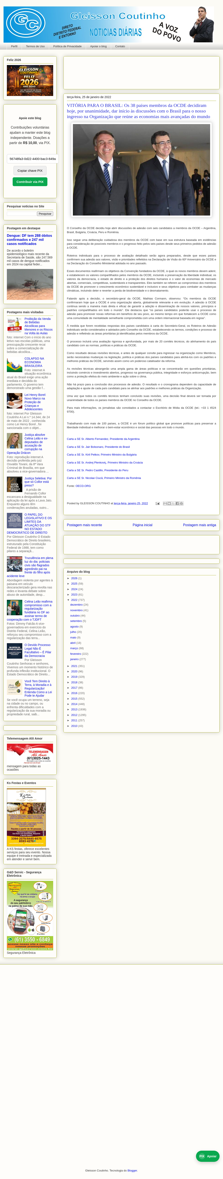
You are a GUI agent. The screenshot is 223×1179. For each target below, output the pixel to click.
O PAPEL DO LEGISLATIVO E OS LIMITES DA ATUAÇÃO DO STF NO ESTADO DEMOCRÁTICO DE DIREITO (29, 523)
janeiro (75, 659)
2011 (74, 720)
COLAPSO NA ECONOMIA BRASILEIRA (34, 362)
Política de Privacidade (67, 46)
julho (73, 632)
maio (73, 637)
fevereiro (76, 653)
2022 (74, 600)
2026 (74, 578)
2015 (74, 698)
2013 (74, 709)
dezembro (76, 604)
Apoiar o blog (98, 46)
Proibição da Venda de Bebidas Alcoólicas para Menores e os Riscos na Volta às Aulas (39, 326)
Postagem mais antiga (199, 525)
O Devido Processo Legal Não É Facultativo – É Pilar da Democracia (38, 650)
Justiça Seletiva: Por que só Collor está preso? (38, 482)
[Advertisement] (80, 71)
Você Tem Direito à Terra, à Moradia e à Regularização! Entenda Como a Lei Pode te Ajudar (38, 688)
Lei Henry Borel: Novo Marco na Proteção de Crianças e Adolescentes (35, 402)
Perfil (14, 46)
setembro (76, 621)
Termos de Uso (35, 46)
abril (73, 642)
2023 (74, 594)
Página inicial (142, 525)
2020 (74, 671)
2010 (74, 726)
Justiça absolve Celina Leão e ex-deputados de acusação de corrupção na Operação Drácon (27, 443)
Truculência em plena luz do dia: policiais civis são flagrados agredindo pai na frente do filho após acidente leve (30, 567)
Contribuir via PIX (30, 182)
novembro (76, 610)
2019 (74, 676)
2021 (74, 666)
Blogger (132, 1170)
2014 (74, 704)
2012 (74, 715)
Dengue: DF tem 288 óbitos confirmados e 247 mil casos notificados (29, 240)
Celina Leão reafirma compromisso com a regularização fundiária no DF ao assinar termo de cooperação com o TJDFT (30, 610)
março (74, 648)
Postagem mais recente (84, 525)
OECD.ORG (83, 486)
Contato (120, 46)
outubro (75, 615)
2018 (74, 682)
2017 (74, 687)
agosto (75, 626)
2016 (74, 693)
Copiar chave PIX (30, 170)
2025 (74, 583)
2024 (74, 589)
